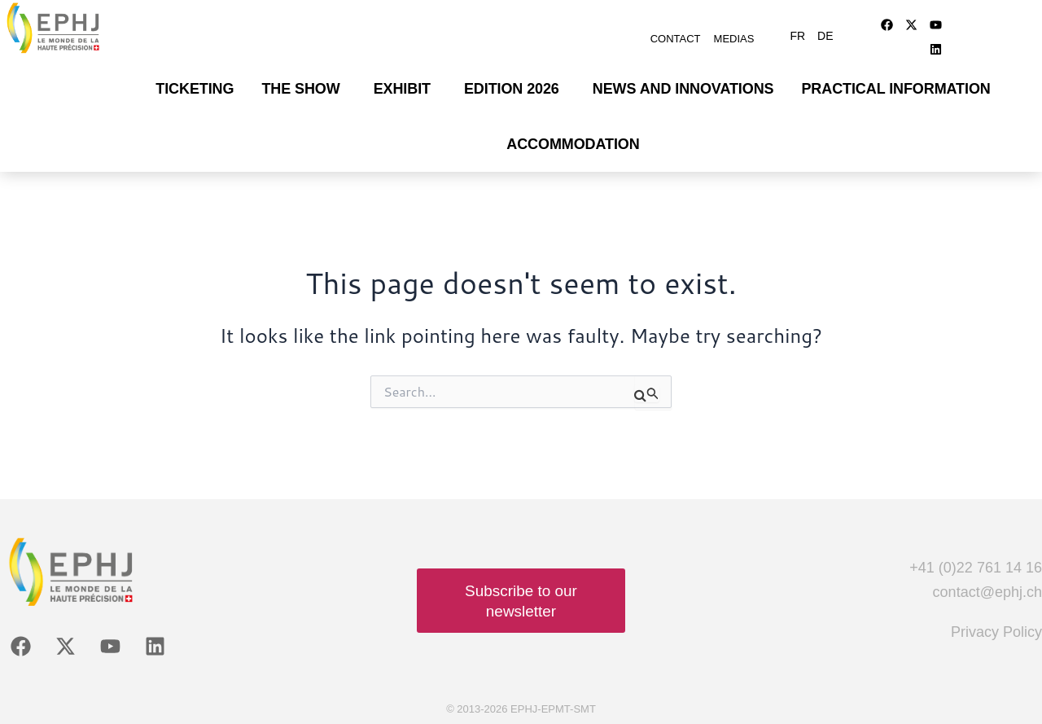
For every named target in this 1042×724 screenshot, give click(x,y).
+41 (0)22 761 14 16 (975, 567)
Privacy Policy (996, 632)
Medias (734, 39)
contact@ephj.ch (987, 592)
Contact (675, 39)
